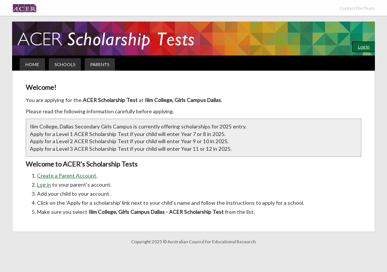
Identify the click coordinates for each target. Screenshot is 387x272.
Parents (99, 64)
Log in (44, 184)
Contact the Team (357, 8)
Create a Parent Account (66, 175)
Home (32, 64)
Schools (64, 64)
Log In (364, 46)
